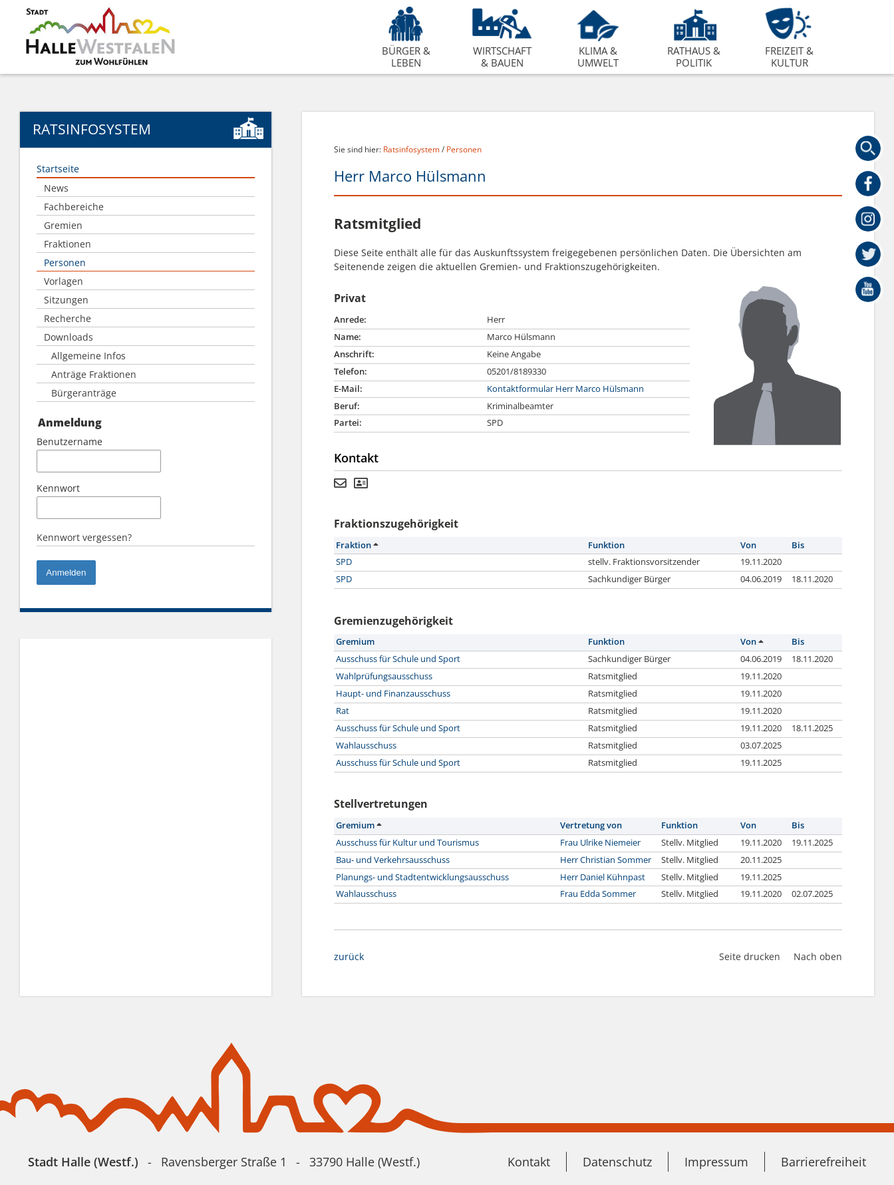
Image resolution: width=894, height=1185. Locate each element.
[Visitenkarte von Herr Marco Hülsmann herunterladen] (361, 484)
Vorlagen (63, 281)
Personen (65, 262)
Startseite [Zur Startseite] (58, 168)
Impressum (716, 1162)
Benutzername (69, 441)
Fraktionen (67, 244)
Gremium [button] (355, 641)
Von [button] (748, 545)
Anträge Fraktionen (93, 374)
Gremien (63, 225)
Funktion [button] (606, 545)
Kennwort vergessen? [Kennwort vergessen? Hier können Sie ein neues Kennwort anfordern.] (84, 537)
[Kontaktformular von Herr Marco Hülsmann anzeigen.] (340, 484)
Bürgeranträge (83, 393)
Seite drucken (749, 956)
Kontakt (529, 1162)
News (56, 188)
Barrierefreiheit (823, 1162)
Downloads (68, 337)
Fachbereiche (74, 206)
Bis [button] (798, 545)
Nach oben (818, 956)
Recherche (67, 318)
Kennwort (58, 488)
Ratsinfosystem (411, 149)
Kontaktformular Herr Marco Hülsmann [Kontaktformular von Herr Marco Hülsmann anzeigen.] (565, 389)
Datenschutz (617, 1162)
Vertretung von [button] (591, 825)
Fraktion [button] (356, 545)
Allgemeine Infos (88, 355)
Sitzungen (66, 299)
